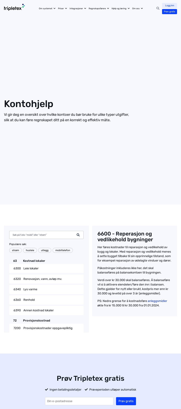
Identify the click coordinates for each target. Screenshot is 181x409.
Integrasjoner (76, 8)
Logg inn (169, 5)
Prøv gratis (169, 11)
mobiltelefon (62, 250)
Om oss (136, 8)
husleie (30, 250)
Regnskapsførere (97, 8)
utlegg (44, 250)
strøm (15, 250)
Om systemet (45, 8)
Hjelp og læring (119, 8)
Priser (61, 8)
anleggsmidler (157, 301)
